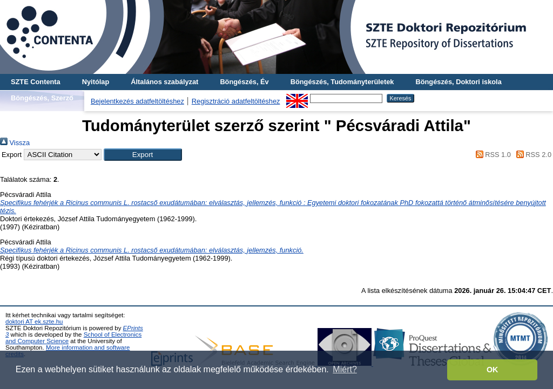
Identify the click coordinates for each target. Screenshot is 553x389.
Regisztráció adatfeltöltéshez (236, 101)
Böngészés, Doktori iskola (458, 82)
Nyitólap (95, 82)
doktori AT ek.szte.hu (34, 321)
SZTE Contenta (35, 82)
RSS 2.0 (531, 155)
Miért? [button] (344, 369)
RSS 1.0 (491, 155)
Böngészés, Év (244, 82)
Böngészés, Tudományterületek (342, 82)
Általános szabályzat (164, 82)
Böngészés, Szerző (42, 98)
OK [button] (492, 369)
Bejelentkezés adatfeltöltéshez (137, 101)
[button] (143, 154)
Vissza (15, 143)
